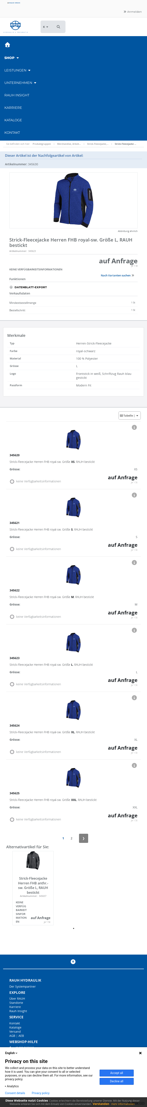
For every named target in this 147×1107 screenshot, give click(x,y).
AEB (21, 1036)
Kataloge (13, 120)
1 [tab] (74, 928)
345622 (15, 590)
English (11, 1053)
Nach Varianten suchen (118, 275)
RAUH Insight (16, 95)
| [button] (129, 415)
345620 (15, 455)
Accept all (116, 1073)
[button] (58, 27)
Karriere (13, 108)
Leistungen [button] (17, 70)
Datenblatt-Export (28, 287)
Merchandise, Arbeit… (69, 143)
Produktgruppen (42, 143)
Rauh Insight (18, 1011)
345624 (15, 725)
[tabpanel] (33, 888)
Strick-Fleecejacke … (125, 143)
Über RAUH (17, 998)
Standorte (16, 1003)
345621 (15, 523)
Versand (15, 1031)
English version (13, 3)
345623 (15, 658)
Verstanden (101, 1104)
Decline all (116, 1081)
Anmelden (132, 11)
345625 (15, 793)
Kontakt (12, 133)
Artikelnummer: (18, 251)
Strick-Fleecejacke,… (98, 143)
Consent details (15, 1093)
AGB (12, 1036)
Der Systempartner (22, 986)
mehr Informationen (123, 1104)
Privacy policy (40, 1093)
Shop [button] (12, 58)
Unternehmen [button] (20, 83)
